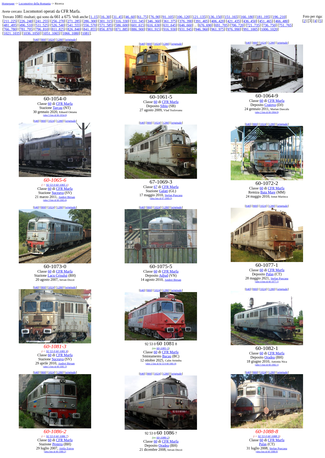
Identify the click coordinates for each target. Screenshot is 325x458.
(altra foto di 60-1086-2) (55, 451)
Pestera (57, 444)
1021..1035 (12, 33)
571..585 (106, 25)
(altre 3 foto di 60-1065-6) (55, 200)
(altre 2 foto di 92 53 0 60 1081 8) (160, 363)
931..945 (185, 29)
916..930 (169, 29)
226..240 (25, 21)
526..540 (58, 25)
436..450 (249, 21)
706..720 (237, 25)
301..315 (106, 21)
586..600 (121, 25)
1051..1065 (51, 33)
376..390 (185, 21)
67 (155, 187)
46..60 (130, 17)
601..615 (137, 25)
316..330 (121, 21)
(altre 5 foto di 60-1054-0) (55, 115)
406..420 (217, 21)
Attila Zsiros (66, 448)
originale (70, 39)
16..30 (105, 17)
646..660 (185, 25)
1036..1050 (31, 33)
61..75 (142, 17)
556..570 (89, 25)
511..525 (42, 25)
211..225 (10, 21)
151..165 (231, 17)
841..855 (89, 29)
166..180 (247, 17)
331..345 (137, 21)
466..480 (281, 21)
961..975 (217, 29)
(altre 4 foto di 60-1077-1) (267, 281)
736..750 (269, 25)
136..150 (215, 17)
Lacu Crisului (57, 275)
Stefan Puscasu (173, 195)
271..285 (73, 21)
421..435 (233, 21)
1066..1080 (70, 33)
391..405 (201, 21)
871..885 (121, 29)
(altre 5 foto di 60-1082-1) (267, 365)
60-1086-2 (163, 437)
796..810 (42, 29)
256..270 (58, 21)
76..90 (154, 17)
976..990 (233, 29)
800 (43, 39)
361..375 (169, 21)
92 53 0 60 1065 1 (56, 185)
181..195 (263, 17)
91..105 (168, 17)
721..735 (253, 25)
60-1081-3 (163, 348)
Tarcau (57, 108)
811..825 (58, 29)
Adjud (163, 275)
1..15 (93, 17)
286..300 (89, 21)
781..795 (26, 29)
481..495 (10, 25)
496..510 (26, 25)
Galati (163, 191)
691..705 (221, 25)
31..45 (117, 17)
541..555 (73, 25)
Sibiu (164, 106)
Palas (270, 274)
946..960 (201, 29)
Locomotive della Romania (35, 3)
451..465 (265, 21)
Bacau (166, 356)
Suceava (58, 193)
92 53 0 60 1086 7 (56, 436)
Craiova (270, 105)
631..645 (169, 25)
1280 (60, 39)
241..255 (42, 21)
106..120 (183, 17)
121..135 (199, 17)
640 (36, 39)
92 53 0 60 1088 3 (268, 436)
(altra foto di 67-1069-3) (161, 198)
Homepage (8, 3)
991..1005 (250, 29)
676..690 (205, 25)
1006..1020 (269, 29)
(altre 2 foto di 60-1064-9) (267, 112)
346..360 (153, 21)
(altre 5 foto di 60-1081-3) (55, 366)
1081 (85, 33)
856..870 (106, 29)
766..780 (10, 29)
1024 (51, 39)
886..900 (137, 29)
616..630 (153, 25)
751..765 (285, 25)
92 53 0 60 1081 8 (56, 351)
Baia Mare (267, 192)
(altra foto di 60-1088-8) (267, 451)
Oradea (269, 357)
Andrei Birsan (66, 197)
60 (49, 104)
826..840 (73, 29)
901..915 (153, 29)
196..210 (279, 17)
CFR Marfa (64, 104)
